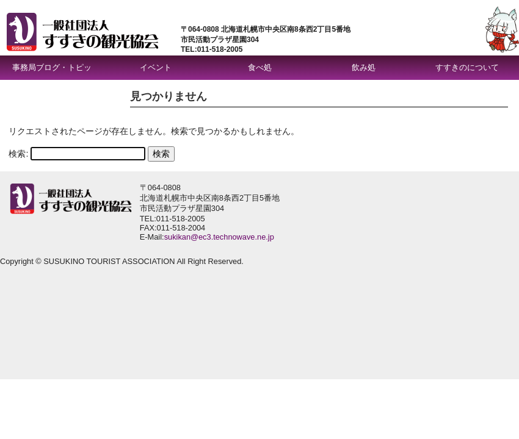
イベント (156, 67)
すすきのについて (467, 67)
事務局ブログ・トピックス (52, 71)
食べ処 (260, 67)
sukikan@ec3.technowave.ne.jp (219, 236)
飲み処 (364, 67)
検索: (18, 154)
